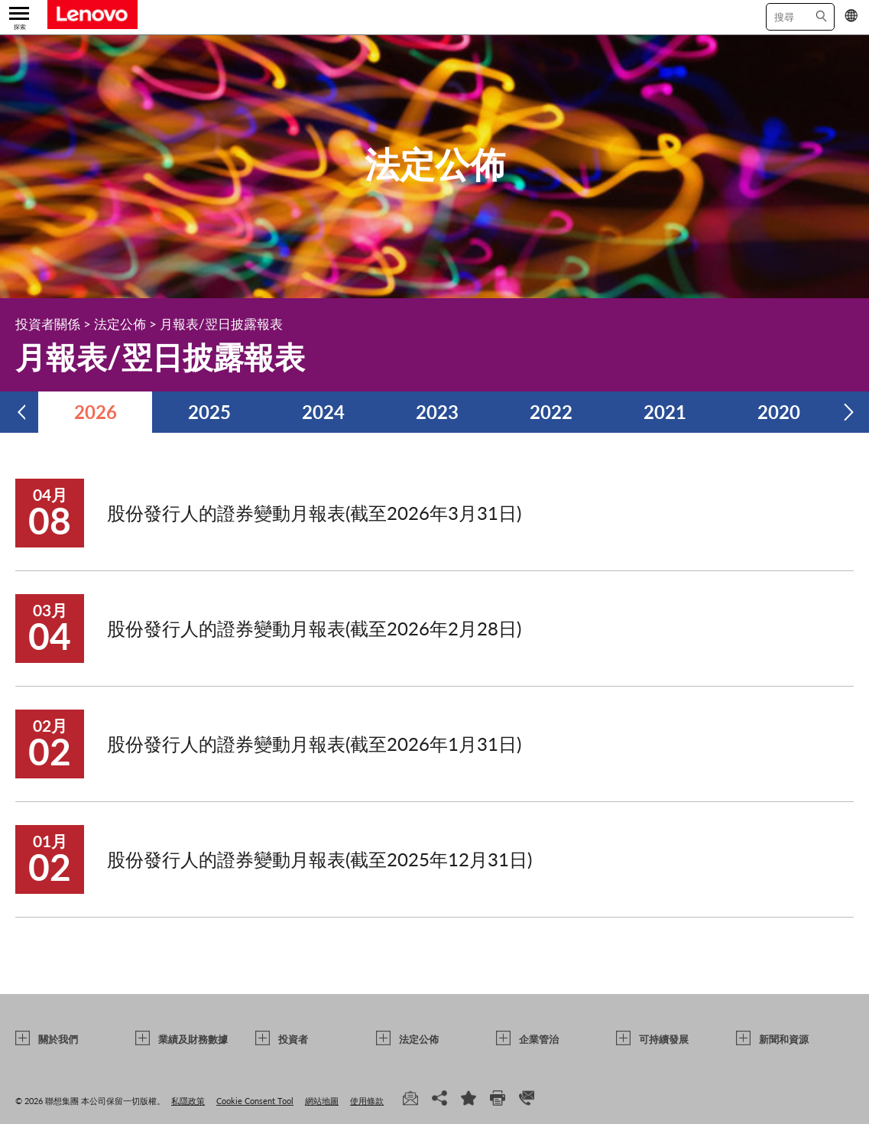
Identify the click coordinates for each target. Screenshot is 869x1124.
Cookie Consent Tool (254, 1101)
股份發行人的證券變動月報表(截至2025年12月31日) (319, 859)
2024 (323, 412)
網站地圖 (322, 1101)
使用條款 (367, 1101)
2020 (778, 412)
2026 (95, 412)
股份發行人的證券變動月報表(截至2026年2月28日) (314, 628)
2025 (209, 412)
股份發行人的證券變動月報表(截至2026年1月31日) (314, 744)
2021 (665, 412)
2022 (551, 412)
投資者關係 (47, 324)
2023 (437, 412)
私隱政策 (188, 1101)
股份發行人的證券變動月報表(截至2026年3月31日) (314, 513)
